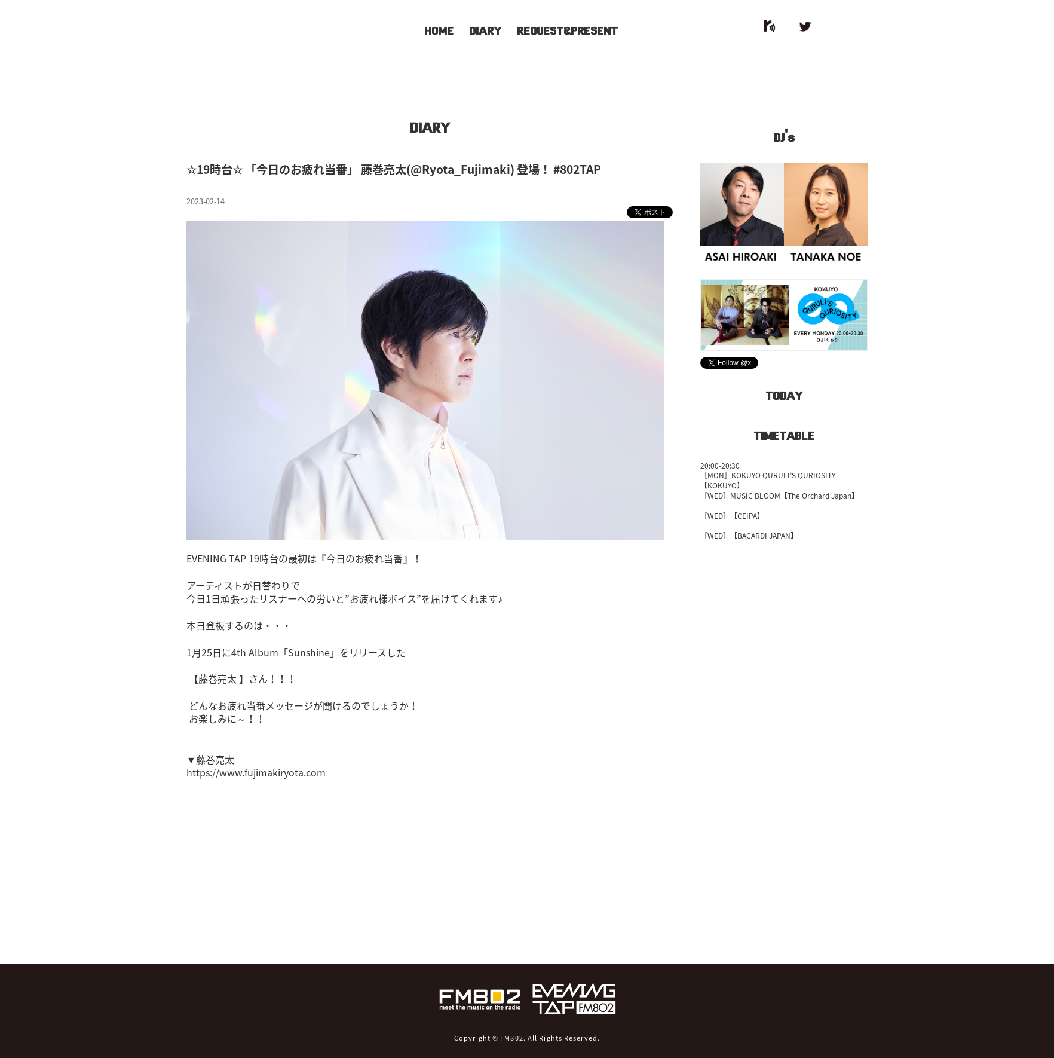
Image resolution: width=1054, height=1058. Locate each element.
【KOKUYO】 (722, 485)
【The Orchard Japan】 (819, 495)
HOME (439, 30)
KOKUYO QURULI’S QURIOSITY (783, 475)
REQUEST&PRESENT (567, 30)
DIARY (485, 30)
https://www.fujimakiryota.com (256, 772)
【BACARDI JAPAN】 (764, 535)
